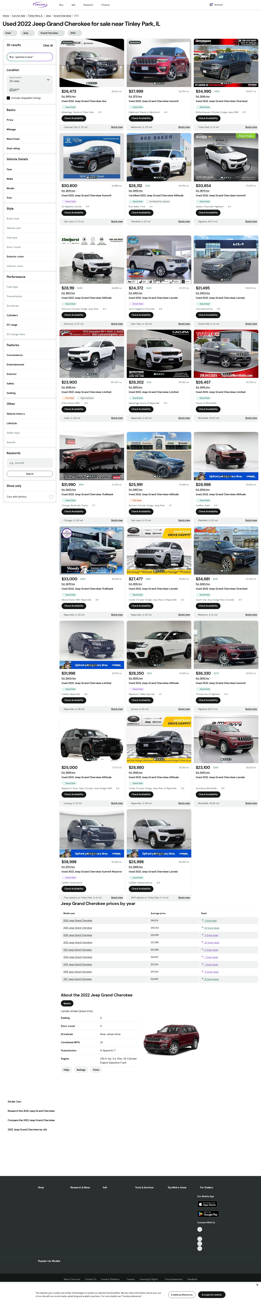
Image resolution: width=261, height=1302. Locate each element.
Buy (61, 4)
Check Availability (73, 118)
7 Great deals (209, 1003)
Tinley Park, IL (35, 15)
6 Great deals (209, 996)
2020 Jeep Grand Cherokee (77, 1003)
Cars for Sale (18, 15)
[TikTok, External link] (199, 1241)
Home (6, 15)
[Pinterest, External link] (199, 1260)
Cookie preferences (182, 1294)
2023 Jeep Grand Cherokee (77, 988)
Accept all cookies (212, 1294)
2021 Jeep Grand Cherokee (77, 996)
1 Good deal (209, 967)
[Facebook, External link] (199, 1245)
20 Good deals (210, 974)
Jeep (48, 15)
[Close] (257, 1284)
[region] (130, 1291)
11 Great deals (210, 1018)
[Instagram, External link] (199, 1255)
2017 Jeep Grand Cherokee (77, 1025)
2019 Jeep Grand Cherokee (77, 1010)
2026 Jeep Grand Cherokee (77, 967)
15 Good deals (210, 1025)
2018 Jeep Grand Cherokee (77, 1018)
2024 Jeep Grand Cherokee (77, 981)
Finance (105, 4)
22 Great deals (210, 989)
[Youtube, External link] (199, 1250)
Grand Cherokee (62, 15)
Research (88, 4)
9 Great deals (209, 981)
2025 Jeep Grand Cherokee (77, 974)
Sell (73, 4)
